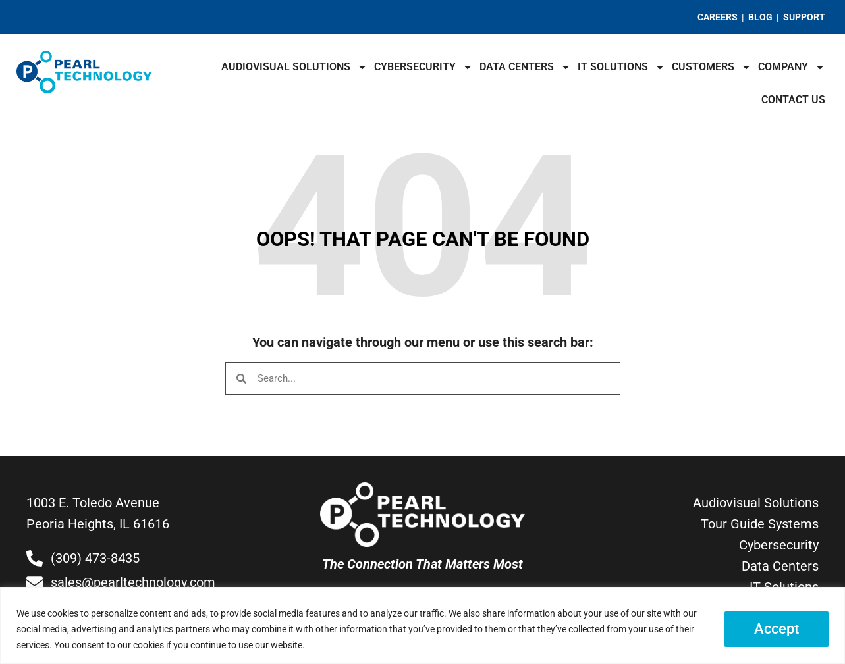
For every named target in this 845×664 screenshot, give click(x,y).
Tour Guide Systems (760, 524)
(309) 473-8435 (95, 558)
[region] (422, 625)
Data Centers (525, 67)
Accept (776, 629)
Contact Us (793, 99)
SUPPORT (804, 17)
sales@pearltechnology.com (133, 582)
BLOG (760, 17)
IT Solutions (621, 67)
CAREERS (717, 17)
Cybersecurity (423, 67)
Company (791, 67)
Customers (711, 67)
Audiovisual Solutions (294, 67)
